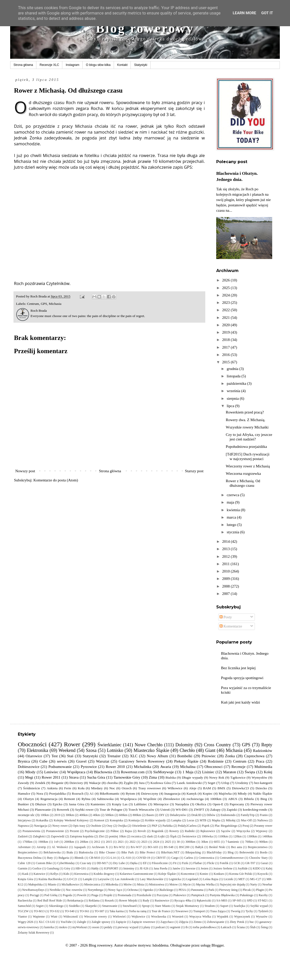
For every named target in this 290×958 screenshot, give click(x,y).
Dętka (134, 863)
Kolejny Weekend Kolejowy (71, 820)
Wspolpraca (128, 799)
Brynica (24, 761)
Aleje (192, 788)
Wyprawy (262, 831)
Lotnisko (115, 750)
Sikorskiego (56, 906)
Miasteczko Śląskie (151, 750)
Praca (260, 761)
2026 (226, 280)
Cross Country (217, 744)
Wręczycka (243, 831)
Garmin (22, 868)
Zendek (40, 783)
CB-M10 (94, 858)
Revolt (142, 831)
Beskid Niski (217, 847)
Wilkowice (174, 788)
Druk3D (196, 815)
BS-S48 (168, 847)
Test (54, 756)
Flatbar (197, 863)
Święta (250, 772)
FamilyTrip (248, 815)
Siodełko (74, 906)
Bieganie (57, 783)
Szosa (91, 750)
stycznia (233, 532)
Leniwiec (51, 772)
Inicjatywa (24, 820)
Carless (188, 858)
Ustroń (165, 809)
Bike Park (127, 852)
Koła (81, 788)
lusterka (49, 927)
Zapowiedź (57, 836)
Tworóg (235, 911)
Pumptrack (198, 895)
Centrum (33, 304)
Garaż (264, 863)
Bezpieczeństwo (28, 852)
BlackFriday (214, 852)
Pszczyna (162, 895)
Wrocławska (158, 916)
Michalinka (142, 767)
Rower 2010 (115, 767)
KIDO (256, 868)
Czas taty (86, 863)
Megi (29, 777)
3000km (190, 841)
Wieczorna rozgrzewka (243, 473)
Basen (150, 815)
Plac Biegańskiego (226, 825)
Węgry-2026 (25, 922)
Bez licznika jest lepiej (238, 668)
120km (237, 836)
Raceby (263, 895)
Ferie (67, 788)
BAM (207, 788)
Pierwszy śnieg (228, 890)
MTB (203, 820)
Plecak (247, 890)
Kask (25, 874)
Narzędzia (182, 804)
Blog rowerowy (145, 28)
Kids (66, 874)
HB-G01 (81, 868)
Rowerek (63, 809)
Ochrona (132, 890)
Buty (50, 858)
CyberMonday (66, 863)
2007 (226, 594)
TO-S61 (84, 911)
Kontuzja (134, 820)
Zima (153, 777)
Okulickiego (165, 890)
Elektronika (37, 750)
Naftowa (262, 820)
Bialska (171, 777)
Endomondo (228, 815)
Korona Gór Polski (240, 874)
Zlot (101, 836)
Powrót (81, 895)
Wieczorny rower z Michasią (248, 466)
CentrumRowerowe (232, 858)
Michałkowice (70, 884)
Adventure (24, 847)
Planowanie (43, 809)
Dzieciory (76, 783)
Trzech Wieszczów (141, 809)
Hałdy (95, 868)
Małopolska (35, 884)
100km (44, 815)
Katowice (39, 874)
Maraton (229, 772)
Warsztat (102, 761)
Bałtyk (199, 847)
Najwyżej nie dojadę (232, 884)
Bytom (130, 793)
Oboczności (32, 744)
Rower (72, 744)
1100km (223, 836)
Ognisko (148, 890)
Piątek (205, 825)
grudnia (233, 369)
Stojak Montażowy (187, 906)
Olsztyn (28, 799)
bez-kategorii (263, 783)
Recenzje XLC (49, 65)
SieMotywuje (163, 772)
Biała (69, 852)
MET (241, 879)
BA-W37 (136, 847)
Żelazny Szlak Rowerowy (33, 932)
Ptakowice (179, 895)
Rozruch (77, 793)
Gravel (81, 761)
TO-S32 (54, 911)
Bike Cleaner (107, 852)
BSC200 (184, 847)
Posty (226, 617)
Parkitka (168, 825)
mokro (63, 927)
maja (231, 502)
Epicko (57, 804)
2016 (226, 355)
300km (70, 815)
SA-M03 (221, 900)
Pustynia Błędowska (222, 895)
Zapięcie (121, 922)
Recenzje (238, 767)
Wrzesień (177, 916)
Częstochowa (254, 756)
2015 (226, 362)
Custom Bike (44, 863)
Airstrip (41, 847)
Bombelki (184, 756)
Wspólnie (149, 799)
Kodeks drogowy (104, 874)
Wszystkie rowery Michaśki (247, 427)
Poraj (245, 825)
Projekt (108, 895)
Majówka (225, 793)
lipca (231, 406)
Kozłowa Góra (161, 783)
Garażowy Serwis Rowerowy (142, 761)
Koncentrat (188, 874)
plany (146, 927)
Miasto (52, 884)
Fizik (185, 863)
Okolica (200, 804)
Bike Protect (147, 852)
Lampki (87, 879)
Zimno (198, 922)
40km (96, 815)
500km (109, 815)
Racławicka (25, 900)
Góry (67, 868)
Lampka (176, 820)
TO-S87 (99, 911)
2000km (69, 841)
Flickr (210, 863)
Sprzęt (146, 906)
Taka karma (116, 911)
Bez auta (236, 847)
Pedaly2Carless (187, 825)
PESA (182, 890)
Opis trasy (79, 825)
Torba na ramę (137, 911)
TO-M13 (39, 911)
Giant (210, 750)
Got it (267, 13)
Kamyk (191, 793)
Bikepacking (193, 852)
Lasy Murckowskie (151, 879)
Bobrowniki (246, 852)
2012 (226, 556)
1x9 (56, 841)
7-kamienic (232, 841)
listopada (234, 376)
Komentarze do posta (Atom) (55, 480)
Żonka (230, 756)
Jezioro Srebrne (223, 868)
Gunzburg (53, 868)
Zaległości (39, 836)
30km (204, 841)
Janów (176, 868)
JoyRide (243, 868)
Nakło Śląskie (262, 793)
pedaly (108, 927)
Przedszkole (144, 895)
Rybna (85, 799)
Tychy (249, 911)
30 (178, 841)
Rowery (174, 831)
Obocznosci (214, 767)
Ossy (109, 825)
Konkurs (219, 874)
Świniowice (189, 836)
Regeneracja (48, 799)
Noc (112, 788)
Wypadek (222, 916)
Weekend (67, 750)
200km (84, 841)
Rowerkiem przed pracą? (245, 412)
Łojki (161, 836)
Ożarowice (34, 756)
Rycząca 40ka (182, 900)
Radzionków (262, 751)
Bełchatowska (52, 852)
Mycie (187, 884)
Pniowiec (208, 756)
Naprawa (23, 825)
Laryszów (104, 879)
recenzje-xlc (26, 815)
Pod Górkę (50, 895)
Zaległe (81, 922)
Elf (145, 863)
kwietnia (234, 510)
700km (249, 841)
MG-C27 (255, 879)
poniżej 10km (117, 836)
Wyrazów (262, 916)
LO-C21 (72, 879)
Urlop (225, 783)
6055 (217, 841)
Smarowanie (109, 906)
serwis (62, 761)
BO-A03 (153, 847)
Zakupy (215, 809)
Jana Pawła (160, 868)
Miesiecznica (92, 884)
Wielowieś (119, 916)
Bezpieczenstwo (258, 847)
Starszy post (194, 471)
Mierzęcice (161, 804)
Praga (94, 895)
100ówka (207, 836)
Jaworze (190, 868)
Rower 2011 (51, 777)
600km (123, 815)
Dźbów (211, 815)
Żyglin (128, 783)
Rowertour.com (132, 772)
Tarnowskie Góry (126, 777)
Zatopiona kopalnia (81, 836)
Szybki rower (84, 809)
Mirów (127, 884)
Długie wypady (192, 777)
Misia (140, 884)
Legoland (192, 879)
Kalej (269, 868)
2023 (226, 303)
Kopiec (208, 793)
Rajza (128, 831)
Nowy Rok (216, 777)
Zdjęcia (183, 922)
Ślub (253, 927)
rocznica (136, 836)
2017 (226, 347)
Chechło (187, 750)
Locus (190, 820)
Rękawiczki (204, 900)
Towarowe (181, 911)
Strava (74, 777)
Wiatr (54, 916)
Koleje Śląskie (167, 874)
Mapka (216, 820)
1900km (43, 841)
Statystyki (140, 65)
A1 (92, 793)
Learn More (244, 13)
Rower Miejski (128, 900)
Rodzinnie (216, 761)
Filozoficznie (160, 863)
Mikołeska (111, 884)
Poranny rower (263, 825)
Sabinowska (105, 799)
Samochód (24, 906)
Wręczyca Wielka (200, 916)
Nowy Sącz (115, 890)
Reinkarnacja (75, 900)
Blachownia (103, 772)
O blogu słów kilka (98, 65)
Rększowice (207, 831)
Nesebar (267, 884)
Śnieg (264, 927)
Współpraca (76, 772)
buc (252, 922)
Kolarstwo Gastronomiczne (136, 874)
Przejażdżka (57, 793)
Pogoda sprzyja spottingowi (242, 678)
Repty (266, 744)
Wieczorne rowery (95, 916)
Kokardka (42, 820)
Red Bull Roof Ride (49, 900)
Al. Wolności (60, 847)
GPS (44, 304)
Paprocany (237, 804)
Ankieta (52, 788)
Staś (70, 756)
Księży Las (120, 804)
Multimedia (263, 767)
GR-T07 (250, 863)
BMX (221, 788)
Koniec (204, 874)
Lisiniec (208, 772)
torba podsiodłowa (204, 927)
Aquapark (80, 847)
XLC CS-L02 (47, 922)
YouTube (66, 922)
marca (232, 517)
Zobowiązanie (215, 922)
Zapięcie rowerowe (143, 922)
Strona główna (23, 65)
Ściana (241, 927)
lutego (232, 525)
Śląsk (173, 836)
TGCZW (23, 911)
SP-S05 (236, 900)
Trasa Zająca (218, 911)
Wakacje (95, 783)
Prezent (74, 831)
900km (263, 841)
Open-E (218, 804)
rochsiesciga (195, 799)
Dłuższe (40, 804)
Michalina (188, 767)
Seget (211, 783)
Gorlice (36, 868)
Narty (253, 884)
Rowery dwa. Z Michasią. (245, 420)
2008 (226, 586)
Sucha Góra (96, 777)
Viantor (22, 916)
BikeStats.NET (170, 852)
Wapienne (39, 916)
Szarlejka (239, 906)
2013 (226, 549)
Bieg (263, 799)
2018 (226, 340)
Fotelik (224, 863)
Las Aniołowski (124, 879)
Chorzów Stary (258, 858)
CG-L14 (111, 858)
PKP (154, 825)
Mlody (30, 772)
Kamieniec (98, 804)
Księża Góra (25, 879)
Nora (39, 793)
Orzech (127, 788)
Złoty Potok (237, 922)
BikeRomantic (110, 793)
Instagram (72, 65)
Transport (199, 911)
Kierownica (81, 874)
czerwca (233, 495)
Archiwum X (100, 847)
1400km (267, 836)
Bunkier (23, 804)
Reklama (94, 900)
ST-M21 (263, 900)
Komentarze (231, 626)
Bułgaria (64, 858)
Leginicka (175, 879)
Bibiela (249, 799)
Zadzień (23, 836)
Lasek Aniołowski (189, 783)
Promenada (124, 895)
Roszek (109, 900)
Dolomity (184, 744)
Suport (224, 906)
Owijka (122, 825)
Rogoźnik (158, 831)
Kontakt (122, 65)
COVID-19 (143, 858)
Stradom (210, 906)
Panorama (197, 890)
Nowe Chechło (148, 744)
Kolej (268, 772)
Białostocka (86, 852)
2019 (226, 332)
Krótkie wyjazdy (155, 820)
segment (175, 927)
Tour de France (161, 911)
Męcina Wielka (205, 884)
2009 (226, 579)
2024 (226, 295)
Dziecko (261, 788)
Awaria (165, 767)
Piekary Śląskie (186, 761)
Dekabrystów (178, 815)
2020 (226, 325)
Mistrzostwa (156, 884)
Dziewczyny (149, 793)
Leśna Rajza (210, 879)
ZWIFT (199, 809)
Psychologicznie (95, 831)
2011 (226, 564)
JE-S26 (144, 868)
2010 (226, 571)
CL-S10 (126, 858)
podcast (160, 927)
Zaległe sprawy (101, 922)
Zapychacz (167, 922)
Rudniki (190, 831)
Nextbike (55, 890)
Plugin (260, 890)
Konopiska (116, 820)
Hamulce (24, 793)
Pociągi (34, 895)
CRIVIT (161, 858)
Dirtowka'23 (240, 788)
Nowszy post (25, 471)
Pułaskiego (246, 895)
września (234, 391)
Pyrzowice (89, 767)
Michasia (55, 304)
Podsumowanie (60, 767)
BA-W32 (119, 847)
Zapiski (232, 809)
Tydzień (263, 911)
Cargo (175, 858)
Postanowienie (55, 831)
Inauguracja (172, 793)
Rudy (146, 900)
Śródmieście (31, 788)
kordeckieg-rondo (255, 809)
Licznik (228, 879)
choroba (112, 783)
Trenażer (114, 756)
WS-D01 (182, 809)
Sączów (225, 831)
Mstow (173, 884)
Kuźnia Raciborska (50, 879)
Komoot (99, 820)
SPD (249, 900)
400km (83, 815)
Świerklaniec (109, 744)
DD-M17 (102, 863)
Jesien (204, 868)
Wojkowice (138, 916)
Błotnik (79, 858)
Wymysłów (259, 777)
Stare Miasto (162, 906)
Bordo (264, 852)
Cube (43, 761)
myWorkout (79, 927)
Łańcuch (226, 927)
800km (137, 815)
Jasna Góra (76, 804)
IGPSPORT (111, 868)
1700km (27, 841)
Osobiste (96, 825)
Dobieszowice (28, 767)
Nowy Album (157, 756)
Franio (264, 815)
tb (186, 927)
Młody (242, 793)
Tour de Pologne (110, 809)
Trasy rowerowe (149, 788)
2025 (226, 288)
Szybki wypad (259, 906)
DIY (161, 815)
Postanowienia (31, 831)
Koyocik (262, 874)
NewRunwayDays (33, 890)
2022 (226, 310)
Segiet (40, 906)
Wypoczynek (242, 916)
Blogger (217, 945)
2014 (226, 541)
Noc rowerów (74, 890)
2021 (226, 318)
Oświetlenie (139, 825)
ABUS (232, 799)
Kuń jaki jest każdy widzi (240, 702)
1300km (252, 836)
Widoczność (70, 916)
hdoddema (160, 945)
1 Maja (187, 772)
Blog (231, 852)
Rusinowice (162, 900)
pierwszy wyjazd (128, 927)
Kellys (54, 874)
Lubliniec (140, 804)
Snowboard (130, 906)
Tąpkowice (237, 777)
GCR (237, 863)
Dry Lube (119, 863)
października (237, 383)
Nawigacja (40, 825)
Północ (115, 831)
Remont (69, 799)
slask (150, 836)
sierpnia (233, 398)
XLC (134, 756)
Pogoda (67, 895)
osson (95, 927)
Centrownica (206, 858)
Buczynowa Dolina (29, 858)
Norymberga (95, 890)
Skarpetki (91, 906)
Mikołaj (231, 820)
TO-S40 (69, 911)
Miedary (97, 788)
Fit (174, 863)
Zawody (23, 783)
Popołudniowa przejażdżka (246, 447)
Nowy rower (60, 825)
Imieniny (128, 868)
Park (211, 890)
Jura (142, 783)
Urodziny (241, 783)
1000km (215, 799)
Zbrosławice (171, 799)
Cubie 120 (24, 863)
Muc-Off (246, 820)
